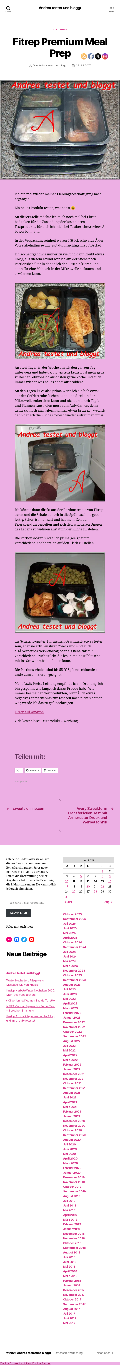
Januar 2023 (71, 1017)
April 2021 (70, 1102)
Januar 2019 (71, 1229)
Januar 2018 (71, 1285)
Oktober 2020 (72, 1130)
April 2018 (70, 1271)
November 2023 (74, 970)
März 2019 (70, 1219)
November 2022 (74, 1027)
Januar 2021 (71, 1116)
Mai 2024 (69, 961)
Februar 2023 (72, 1013)
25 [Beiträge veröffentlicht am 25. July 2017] (73, 891)
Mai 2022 (69, 1050)
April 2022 (70, 1055)
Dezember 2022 (74, 1022)
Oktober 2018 (72, 1243)
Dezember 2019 (74, 1177)
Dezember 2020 (74, 1121)
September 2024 (74, 947)
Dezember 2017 (74, 1290)
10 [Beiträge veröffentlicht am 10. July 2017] (66, 881)
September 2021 (74, 1088)
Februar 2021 (72, 1111)
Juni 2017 (69, 1318)
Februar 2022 (72, 1064)
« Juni (68, 901)
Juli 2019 (69, 1200)
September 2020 (74, 1135)
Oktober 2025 (72, 914)
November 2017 (74, 1294)
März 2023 (70, 1008)
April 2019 (70, 1215)
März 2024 (70, 966)
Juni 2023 (70, 994)
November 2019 (74, 1182)
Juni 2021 (69, 1097)
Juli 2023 (69, 989)
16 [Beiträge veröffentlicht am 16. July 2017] (109, 881)
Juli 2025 (69, 923)
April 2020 (70, 1158)
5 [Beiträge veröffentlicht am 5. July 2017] (81, 876)
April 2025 (70, 937)
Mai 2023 (69, 998)
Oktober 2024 (72, 942)
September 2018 (74, 1247)
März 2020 (70, 1163)
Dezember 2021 (74, 1074)
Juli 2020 (69, 1144)
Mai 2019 (69, 1210)
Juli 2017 (69, 1313)
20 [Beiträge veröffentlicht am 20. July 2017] (88, 886)
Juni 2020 (70, 1149)
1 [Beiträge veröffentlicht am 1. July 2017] (102, 871)
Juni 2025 (70, 928)
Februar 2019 (72, 1224)
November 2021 (74, 1078)
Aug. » (108, 901)
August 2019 (71, 1196)
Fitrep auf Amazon (29, 712)
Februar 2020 (72, 1168)
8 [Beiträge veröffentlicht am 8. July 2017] (102, 876)
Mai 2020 (69, 1153)
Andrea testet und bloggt (60, 8)
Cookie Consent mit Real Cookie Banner (25, 1363)
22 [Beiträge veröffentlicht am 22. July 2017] (102, 886)
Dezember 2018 (74, 1233)
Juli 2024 (69, 951)
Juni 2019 (69, 1205)
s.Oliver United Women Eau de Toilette (30, 1000)
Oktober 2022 (72, 1031)
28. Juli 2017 (83, 65)
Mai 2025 (69, 933)
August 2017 (71, 1309)
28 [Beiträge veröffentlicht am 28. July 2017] (95, 891)
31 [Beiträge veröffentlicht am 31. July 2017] (66, 896)
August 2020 (72, 1139)
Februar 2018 (72, 1280)
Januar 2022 (71, 1069)
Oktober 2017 (72, 1299)
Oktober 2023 (72, 975)
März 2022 (70, 1059)
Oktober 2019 (72, 1186)
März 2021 (70, 1106)
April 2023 (70, 1003)
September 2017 (74, 1304)
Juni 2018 (69, 1262)
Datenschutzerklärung (69, 1353)
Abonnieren (18, 912)
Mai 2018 (69, 1266)
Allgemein (60, 29)
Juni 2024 (70, 956)
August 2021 (71, 1092)
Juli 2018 (69, 1257)
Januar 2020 (72, 1172)
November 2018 (74, 1238)
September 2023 (74, 980)
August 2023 (72, 984)
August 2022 (71, 1041)
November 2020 (74, 1125)
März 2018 (70, 1276)
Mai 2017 (69, 1323)
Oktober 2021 (72, 1083)
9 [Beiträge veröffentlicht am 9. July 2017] (110, 876)
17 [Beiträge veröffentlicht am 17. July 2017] (66, 886)
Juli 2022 (69, 1045)
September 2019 (74, 1191)
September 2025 (74, 919)
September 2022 (74, 1036)
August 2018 (71, 1252)
